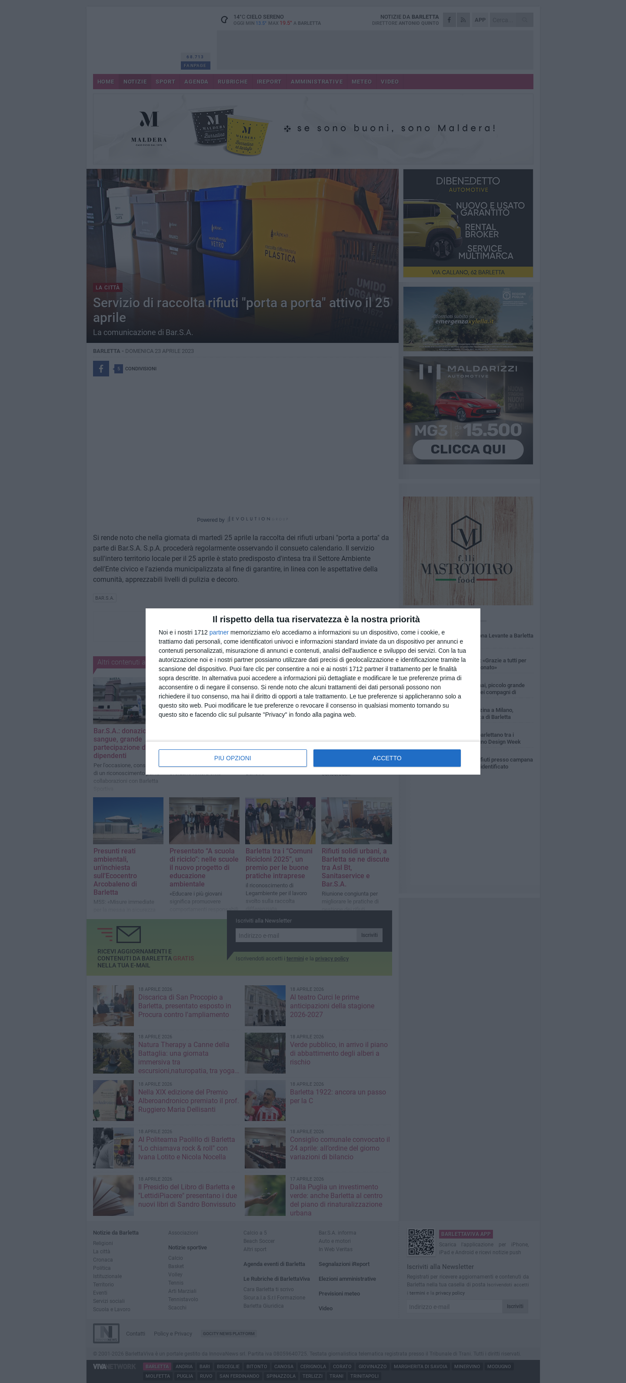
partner (219, 632)
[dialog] (313, 691)
